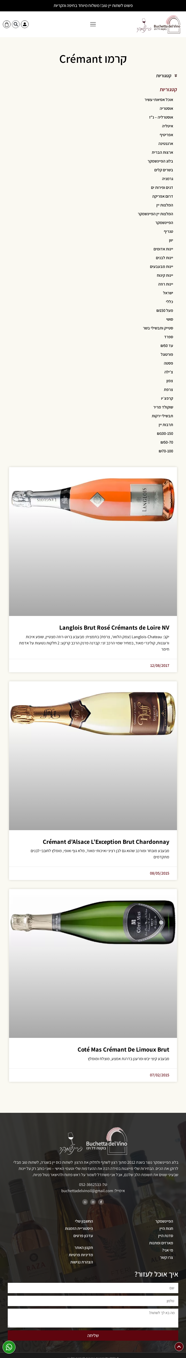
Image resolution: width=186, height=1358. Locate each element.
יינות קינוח (165, 275)
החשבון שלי (84, 1221)
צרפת (168, 389)
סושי (169, 319)
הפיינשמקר (164, 222)
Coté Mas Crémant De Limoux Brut (123, 1049)
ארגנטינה (165, 143)
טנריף (168, 231)
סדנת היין (165, 1235)
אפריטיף (166, 134)
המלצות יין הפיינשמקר (155, 214)
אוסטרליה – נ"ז (161, 117)
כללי (169, 301)
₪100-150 (165, 433)
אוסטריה (166, 108)
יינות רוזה (165, 284)
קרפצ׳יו (167, 398)
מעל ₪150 (164, 310)
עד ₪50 (166, 345)
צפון (169, 380)
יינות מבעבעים (161, 266)
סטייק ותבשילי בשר (158, 328)
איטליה (167, 126)
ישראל (168, 293)
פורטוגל (167, 354)
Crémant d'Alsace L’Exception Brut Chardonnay (106, 841)
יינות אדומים (163, 249)
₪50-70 (166, 442)
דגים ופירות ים (162, 187)
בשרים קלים (163, 170)
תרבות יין (166, 424)
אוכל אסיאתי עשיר (159, 99)
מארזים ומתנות (161, 1243)
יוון (171, 240)
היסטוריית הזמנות (79, 1228)
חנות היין (166, 1228)
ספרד (168, 337)
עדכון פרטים (83, 1235)
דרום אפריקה (162, 196)
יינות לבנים (164, 257)
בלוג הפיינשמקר (160, 161)
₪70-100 (166, 451)
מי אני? (167, 1250)
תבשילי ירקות (162, 416)
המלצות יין (164, 205)
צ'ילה (168, 372)
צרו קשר (166, 1257)
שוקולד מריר (163, 407)
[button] (93, 24)
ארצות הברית (162, 152)
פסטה (168, 363)
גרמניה (167, 178)
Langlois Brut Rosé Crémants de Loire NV (114, 627)
